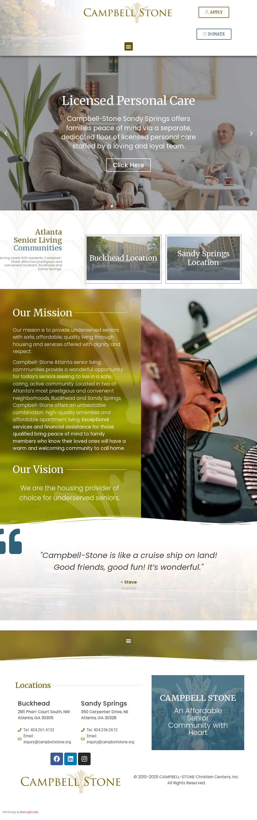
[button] (128, 46)
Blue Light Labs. (29, 812)
